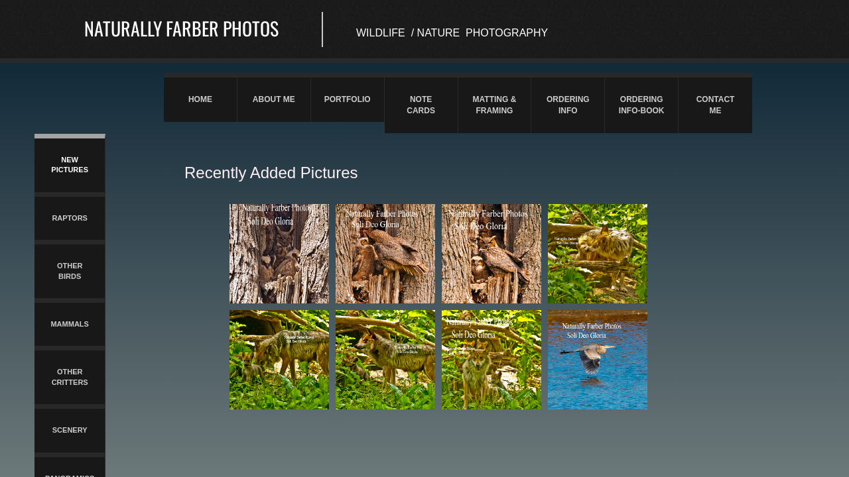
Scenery (70, 430)
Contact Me (715, 105)
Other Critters (70, 377)
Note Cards (421, 105)
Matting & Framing (495, 105)
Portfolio (347, 99)
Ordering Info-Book (642, 105)
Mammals (69, 324)
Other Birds (70, 271)
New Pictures (69, 165)
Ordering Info (568, 105)
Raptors (70, 218)
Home (200, 99)
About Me (274, 99)
